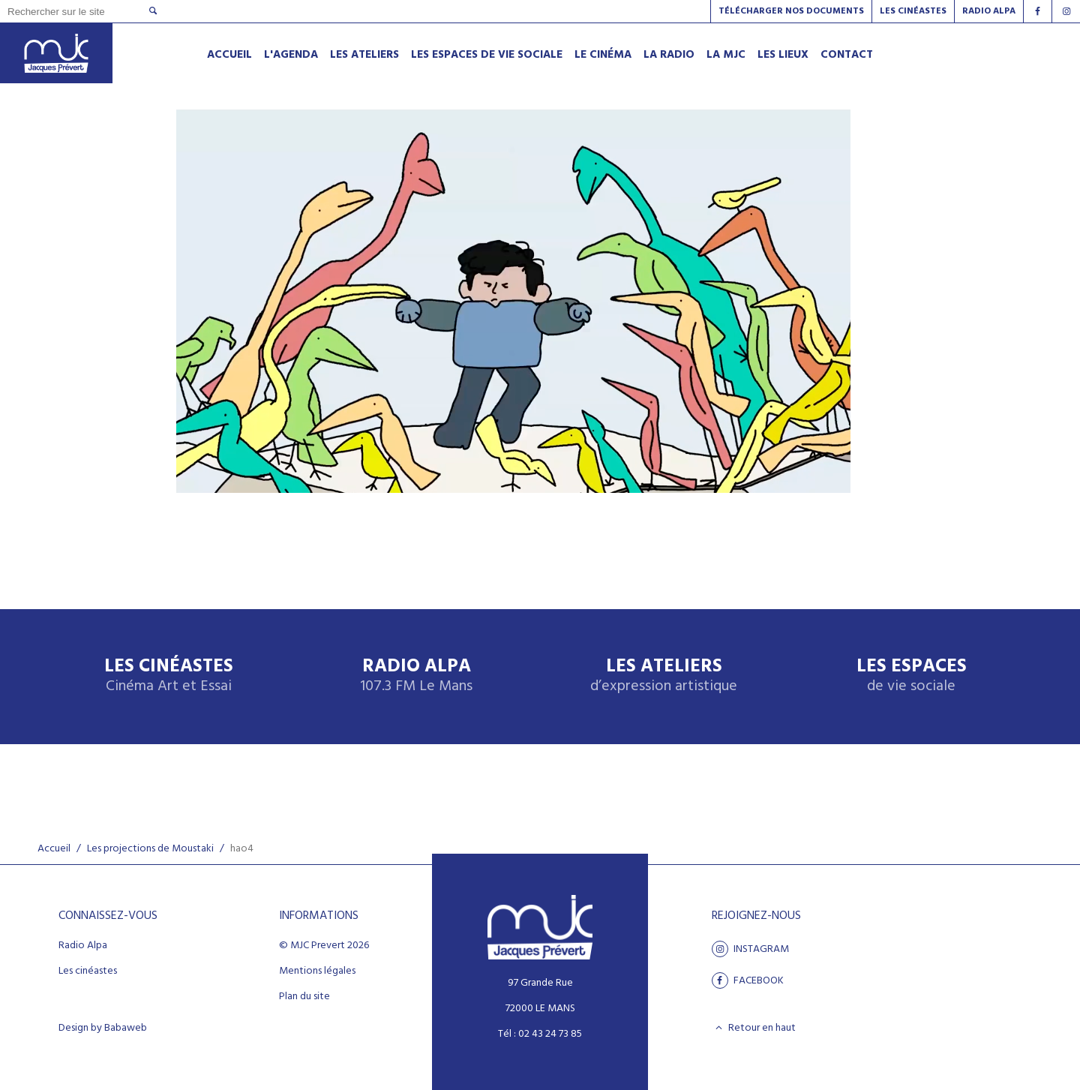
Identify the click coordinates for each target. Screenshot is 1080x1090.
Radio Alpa (416, 676)
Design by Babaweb (102, 1028)
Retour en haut (754, 1028)
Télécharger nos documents (791, 11)
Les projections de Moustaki (150, 848)
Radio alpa (989, 11)
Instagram (750, 949)
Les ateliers (663, 676)
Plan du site (304, 997)
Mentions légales (317, 971)
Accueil (54, 848)
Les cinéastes (87, 971)
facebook (748, 980)
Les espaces (911, 676)
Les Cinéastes (913, 11)
